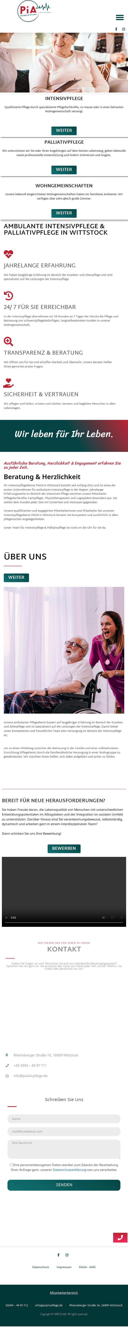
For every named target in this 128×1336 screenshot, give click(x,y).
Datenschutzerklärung (70, 1179)
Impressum (64, 1277)
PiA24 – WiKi (87, 1277)
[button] (120, 17)
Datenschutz (40, 1277)
